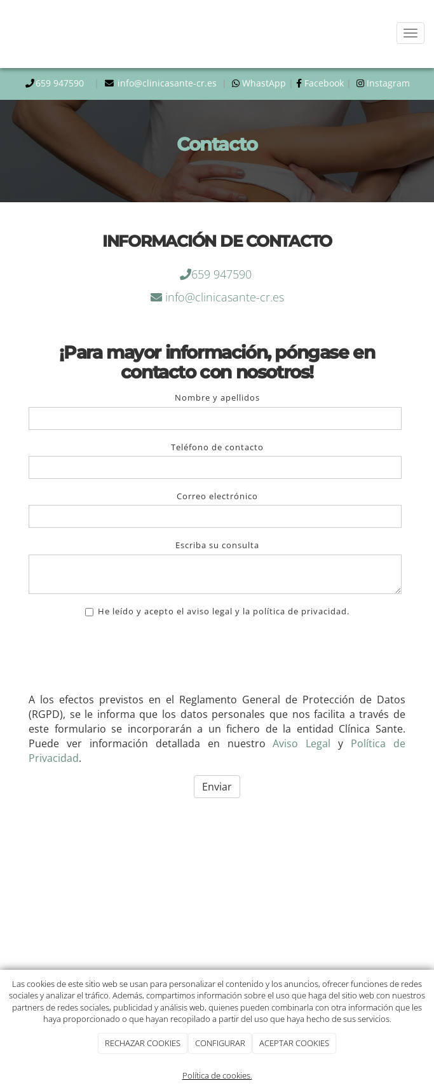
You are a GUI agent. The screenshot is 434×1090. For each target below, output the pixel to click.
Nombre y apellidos (217, 397)
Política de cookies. (217, 1075)
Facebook (324, 83)
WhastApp (263, 83)
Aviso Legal (301, 743)
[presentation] (125, 658)
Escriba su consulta (217, 545)
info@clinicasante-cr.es (168, 83)
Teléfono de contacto (217, 447)
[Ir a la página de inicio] (2, 33)
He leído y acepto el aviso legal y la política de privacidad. (217, 611)
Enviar (217, 787)
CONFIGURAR (220, 1043)
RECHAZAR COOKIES (142, 1043)
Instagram (387, 83)
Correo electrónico (217, 496)
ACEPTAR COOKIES (294, 1043)
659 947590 (62, 83)
